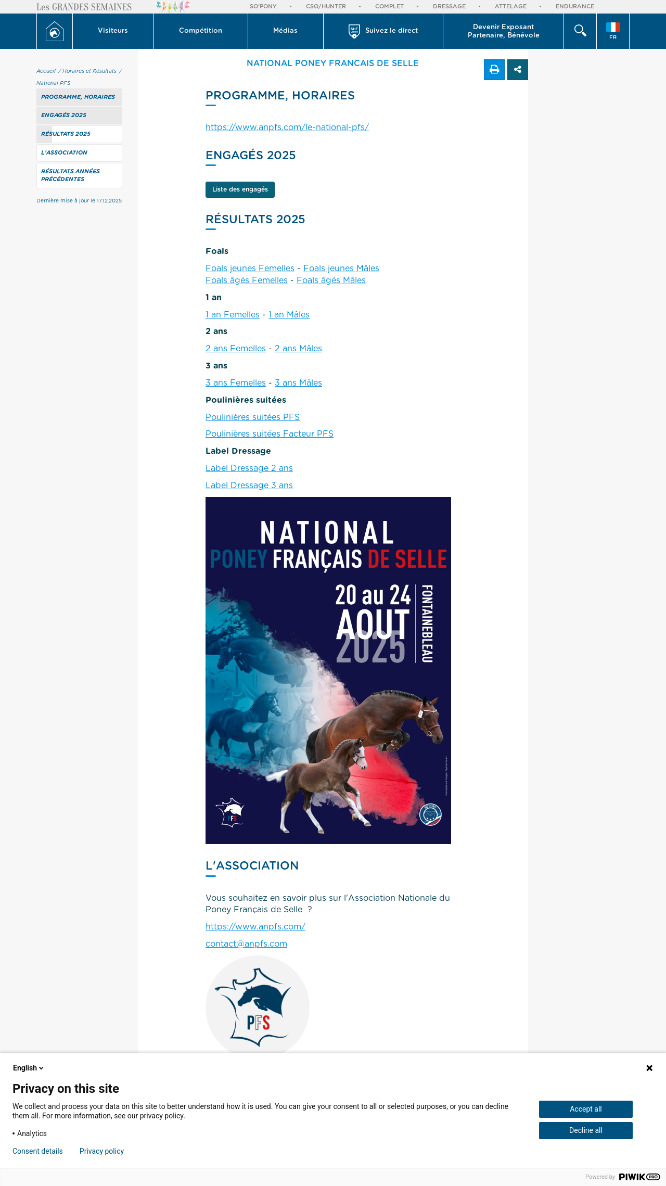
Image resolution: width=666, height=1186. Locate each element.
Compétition (200, 31)
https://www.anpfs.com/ (255, 927)
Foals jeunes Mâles (341, 268)
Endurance (575, 6)
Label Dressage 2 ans (249, 468)
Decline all (586, 1130)
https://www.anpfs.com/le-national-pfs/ (287, 127)
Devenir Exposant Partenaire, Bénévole (504, 31)
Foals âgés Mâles (331, 280)
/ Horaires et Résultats (87, 71)
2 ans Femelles (236, 349)
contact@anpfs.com (246, 944)
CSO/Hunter (326, 6)
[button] (113, 31)
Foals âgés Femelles (247, 280)
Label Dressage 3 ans (249, 485)
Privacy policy (102, 1151)
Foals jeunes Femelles (250, 268)
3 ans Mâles (298, 383)
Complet (389, 6)
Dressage (449, 6)
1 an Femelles (233, 315)
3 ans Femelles (236, 383)
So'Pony (263, 6)
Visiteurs (113, 31)
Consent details (37, 1151)
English (29, 1068)
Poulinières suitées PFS (253, 417)
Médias (285, 31)
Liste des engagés (240, 189)
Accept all (586, 1109)
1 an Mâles (289, 315)
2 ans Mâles (298, 349)
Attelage (511, 6)
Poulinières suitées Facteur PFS (270, 434)
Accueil (46, 71)
